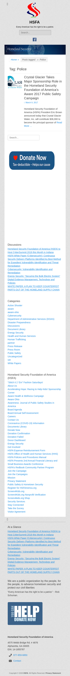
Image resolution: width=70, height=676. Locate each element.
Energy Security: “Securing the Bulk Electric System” (34, 276)
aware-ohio (13, 312)
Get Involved (14, 447)
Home (15, 59)
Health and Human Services (22, 336)
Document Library (17, 329)
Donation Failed (15, 437)
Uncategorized (15, 356)
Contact (17, 660)
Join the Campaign (17, 471)
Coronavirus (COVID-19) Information (26, 423)
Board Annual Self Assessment (23, 413)
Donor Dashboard (17, 440)
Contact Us (13, 420)
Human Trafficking (17, 339)
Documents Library (17, 426)
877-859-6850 (20, 655)
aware (11, 309)
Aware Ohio (13, 399)
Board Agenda (15, 409)
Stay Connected (16, 505)
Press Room (14, 349)
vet (9, 360)
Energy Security (16, 332)
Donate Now (14, 430)
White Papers (14, 363)
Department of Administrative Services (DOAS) (31, 319)
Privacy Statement (17, 481)
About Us (12, 386)
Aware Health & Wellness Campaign (26, 396)
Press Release (15, 346)
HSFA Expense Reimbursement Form (26, 450)
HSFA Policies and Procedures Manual (27, 457)
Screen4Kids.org (16, 491)
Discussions (14, 326)
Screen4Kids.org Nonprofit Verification (27, 494)
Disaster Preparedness (19, 322)
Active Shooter (15, 305)
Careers (12, 416)
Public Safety (14, 353)
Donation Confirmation (19, 433)
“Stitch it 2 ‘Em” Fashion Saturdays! (25, 382)
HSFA (34, 22)
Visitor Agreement (16, 511)
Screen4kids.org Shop (19, 498)
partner (11, 343)
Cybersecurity (15, 315)
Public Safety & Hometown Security (25, 484)
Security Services (16, 501)
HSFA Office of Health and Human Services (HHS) (33, 454)
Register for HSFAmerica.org (22, 488)
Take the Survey (16, 508)
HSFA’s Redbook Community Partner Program (31, 467)
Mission (11, 477)
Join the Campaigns (18, 474)
